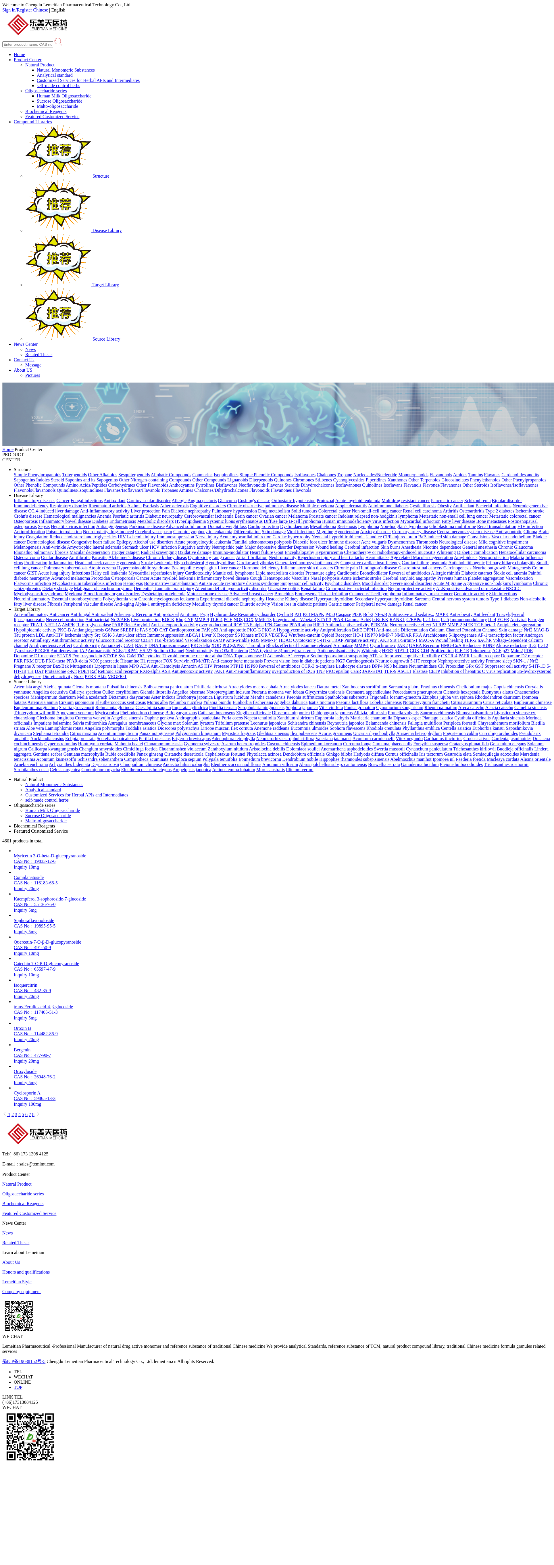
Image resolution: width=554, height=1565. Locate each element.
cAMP (219, 640)
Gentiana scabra (47, 754)
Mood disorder (375, 583)
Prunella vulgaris (403, 712)
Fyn (75, 655)
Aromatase (343, 645)
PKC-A (269, 629)
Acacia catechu (499, 707)
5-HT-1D (537, 666)
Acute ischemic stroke (361, 578)
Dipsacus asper (407, 717)
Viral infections (301, 531)
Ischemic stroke (530, 510)
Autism (205, 583)
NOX (94, 660)
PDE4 (83, 671)
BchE (357, 629)
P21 (297, 614)
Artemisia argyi (28, 686)
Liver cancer (229, 567)
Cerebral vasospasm (153, 531)
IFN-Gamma (276, 624)
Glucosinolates (455, 479)
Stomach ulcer (135, 547)
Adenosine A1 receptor (288, 655)
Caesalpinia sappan (153, 707)
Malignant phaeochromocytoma (103, 588)
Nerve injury (207, 536)
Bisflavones (227, 485)
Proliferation (35, 562)
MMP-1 (361, 645)
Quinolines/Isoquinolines (80, 490)
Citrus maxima (83, 733)
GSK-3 (108, 635)
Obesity (445, 505)
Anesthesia (411, 547)
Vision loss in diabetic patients (299, 604)
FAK (205, 629)
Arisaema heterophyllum (419, 733)
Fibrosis (54, 604)
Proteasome (55, 671)
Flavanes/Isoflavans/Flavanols (132, 490)
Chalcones (326, 474)
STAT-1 (402, 650)
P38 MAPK (313, 614)
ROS (255, 640)
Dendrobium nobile (300, 759)
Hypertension (346, 531)
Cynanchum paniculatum (429, 748)
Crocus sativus (476, 738)
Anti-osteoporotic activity (174, 624)
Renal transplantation (496, 526)
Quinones (283, 479)
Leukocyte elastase (353, 666)
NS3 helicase (396, 666)
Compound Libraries (33, 121)
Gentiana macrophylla (84, 754)
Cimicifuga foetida (140, 748)
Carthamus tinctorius (443, 738)
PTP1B (236, 666)
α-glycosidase (98, 624)
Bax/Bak (61, 666)
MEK (468, 624)
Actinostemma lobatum (233, 769)
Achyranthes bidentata (69, 764)
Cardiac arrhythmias (255, 562)
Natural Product (40, 64)
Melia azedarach (92, 697)
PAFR (464, 655)
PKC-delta (200, 645)
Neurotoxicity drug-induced (108, 531)
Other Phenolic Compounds (39, 485)
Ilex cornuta (242, 728)
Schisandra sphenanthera (100, 759)
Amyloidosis (466, 557)
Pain (166, 510)
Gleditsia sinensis (273, 733)
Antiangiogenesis (112, 526)
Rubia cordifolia (120, 754)
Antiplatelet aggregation (519, 624)
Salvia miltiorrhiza (90, 723)
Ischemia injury (141, 536)
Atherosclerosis (174, 505)
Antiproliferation (29, 531)
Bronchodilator (374, 573)
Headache (275, 598)
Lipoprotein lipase (111, 666)
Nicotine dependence (441, 547)
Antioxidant (114, 500)
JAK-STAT (372, 671)
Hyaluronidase (224, 614)
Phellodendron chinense (142, 712)
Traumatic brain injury (173, 588)
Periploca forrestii (459, 723)
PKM (29, 660)
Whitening (446, 552)
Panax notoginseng (156, 733)
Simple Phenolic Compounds (266, 474)
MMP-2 (454, 624)
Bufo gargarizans (181, 712)
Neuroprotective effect (410, 624)
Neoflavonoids (252, 485)
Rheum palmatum (440, 707)
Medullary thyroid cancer (215, 604)
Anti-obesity (460, 614)
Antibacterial (97, 619)
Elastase (420, 671)
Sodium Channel (168, 650)
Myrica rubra (107, 712)
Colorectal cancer (334, 510)
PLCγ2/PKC (233, 645)
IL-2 (532, 645)
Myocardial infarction (420, 521)
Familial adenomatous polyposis (262, 541)
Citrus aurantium (466, 702)
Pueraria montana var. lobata (277, 692)
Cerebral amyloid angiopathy (409, 578)
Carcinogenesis (457, 567)
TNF (320, 671)
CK (441, 666)
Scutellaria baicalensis (117, 738)
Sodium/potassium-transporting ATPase (346, 655)
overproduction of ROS (220, 624)
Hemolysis (133, 583)
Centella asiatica (456, 728)
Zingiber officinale (253, 712)
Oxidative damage (194, 552)
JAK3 (383, 640)
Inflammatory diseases (34, 500)
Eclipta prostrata (80, 738)
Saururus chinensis (437, 712)
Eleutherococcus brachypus (146, 769)
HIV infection (530, 526)
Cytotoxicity (199, 557)
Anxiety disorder (375, 531)
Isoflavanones (348, 485)
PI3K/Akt (379, 624)
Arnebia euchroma (31, 764)
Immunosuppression (175, 536)
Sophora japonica (302, 707)
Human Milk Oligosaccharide (64, 95)
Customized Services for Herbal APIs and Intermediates (88, 80)
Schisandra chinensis (307, 723)
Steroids (292, 485)
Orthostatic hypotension (294, 500)
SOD (153, 629)
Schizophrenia (477, 500)
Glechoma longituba (55, 717)
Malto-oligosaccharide (57, 106)
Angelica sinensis (127, 717)
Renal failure (312, 588)
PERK (91, 676)
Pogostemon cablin (460, 733)
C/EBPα (414, 619)
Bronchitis (284, 593)
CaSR (356, 671)
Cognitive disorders (208, 505)
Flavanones (281, 490)
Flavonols (302, 490)
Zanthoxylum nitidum (228, 748)
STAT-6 (110, 655)
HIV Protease (216, 666)
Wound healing (329, 547)
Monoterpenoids (413, 474)
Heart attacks (378, 557)
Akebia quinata (57, 686)
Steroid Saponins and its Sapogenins (84, 479)
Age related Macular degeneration (422, 557)
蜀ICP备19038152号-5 (23, 1361)
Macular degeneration (90, 552)
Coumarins (202, 474)
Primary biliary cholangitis (510, 562)
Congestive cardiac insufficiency (371, 562)
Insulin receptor (485, 655)
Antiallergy (40, 640)
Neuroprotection (494, 557)
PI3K (357, 614)
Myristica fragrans (239, 733)
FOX (167, 660)
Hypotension (128, 562)
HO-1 (358, 635)
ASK (166, 671)
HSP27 (145, 650)
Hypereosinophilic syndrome (143, 567)
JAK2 (402, 645)
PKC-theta (56, 660)
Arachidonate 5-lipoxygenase (450, 635)
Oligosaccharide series (46, 90)
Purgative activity (194, 547)
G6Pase (112, 629)
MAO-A (426, 640)
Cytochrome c (383, 645)
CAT (163, 629)
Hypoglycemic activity (298, 629)
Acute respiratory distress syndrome (246, 583)
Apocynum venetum (75, 712)
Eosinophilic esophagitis (194, 567)
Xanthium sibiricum (295, 717)
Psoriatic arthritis (128, 516)
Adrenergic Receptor (133, 614)
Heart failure (261, 552)
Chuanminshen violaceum (183, 748)
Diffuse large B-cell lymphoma (292, 521)
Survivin (181, 660)
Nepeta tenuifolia (260, 717)
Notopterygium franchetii (426, 702)
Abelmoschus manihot (411, 759)
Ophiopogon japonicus (332, 712)
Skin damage (274, 531)
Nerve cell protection (65, 619)
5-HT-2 (324, 640)
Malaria (517, 557)
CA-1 (129, 645)
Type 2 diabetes (500, 510)
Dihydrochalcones (317, 485)
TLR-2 (470, 640)
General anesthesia (479, 547)
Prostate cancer (323, 516)
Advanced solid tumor (186, 526)
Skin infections (503, 593)
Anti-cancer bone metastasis (237, 660)
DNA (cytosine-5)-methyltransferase (282, 650)
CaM (131, 655)
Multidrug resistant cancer (406, 500)
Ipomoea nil (444, 759)
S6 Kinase (244, 635)
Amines (186, 490)
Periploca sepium (185, 759)
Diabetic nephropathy (191, 510)
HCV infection (163, 547)
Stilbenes (323, 479)
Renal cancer (415, 604)
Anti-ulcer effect (131, 635)
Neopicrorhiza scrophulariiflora (285, 738)
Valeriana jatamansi (334, 738)
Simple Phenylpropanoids (37, 474)
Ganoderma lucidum (420, 764)
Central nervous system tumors (460, 598)
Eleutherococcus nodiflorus (236, 764)
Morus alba (157, 702)
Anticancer (59, 614)
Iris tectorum (431, 754)
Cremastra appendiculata (368, 692)
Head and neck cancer (95, 562)
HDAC (285, 640)
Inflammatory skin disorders (307, 567)
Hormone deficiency (261, 567)
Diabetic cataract (476, 573)
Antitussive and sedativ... (411, 614)
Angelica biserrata (188, 692)
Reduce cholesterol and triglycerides (82, 536)
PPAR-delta (77, 660)
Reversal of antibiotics (409, 573)
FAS (144, 629)
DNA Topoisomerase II (244, 655)
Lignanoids (237, 479)
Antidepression (64, 650)
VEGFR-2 (278, 635)
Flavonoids (259, 490)
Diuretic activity (255, 604)
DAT (39, 671)
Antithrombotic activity (73, 640)
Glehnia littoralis (155, 692)
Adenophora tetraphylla (233, 738)
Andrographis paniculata (197, 717)
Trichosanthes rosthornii (506, 764)
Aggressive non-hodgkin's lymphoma (497, 583)
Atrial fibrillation (252, 557)
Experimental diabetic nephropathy (232, 598)
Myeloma (73, 593)
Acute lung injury (54, 573)
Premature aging (320, 573)
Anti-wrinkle (54, 547)
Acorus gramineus (335, 733)
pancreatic (109, 660)
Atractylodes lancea (297, 686)
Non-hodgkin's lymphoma (404, 526)
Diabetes (100, 521)
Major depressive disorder (269, 547)
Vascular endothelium (511, 536)
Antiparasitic (99, 650)
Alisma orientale (535, 759)
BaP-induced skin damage (442, 536)
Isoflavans (393, 485)
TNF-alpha (253, 624)
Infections (81, 573)
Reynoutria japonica (345, 723)
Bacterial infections (493, 505)
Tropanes (169, 490)
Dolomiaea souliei (303, 748)
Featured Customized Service (52, 116)
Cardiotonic (348, 573)
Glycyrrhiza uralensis (325, 692)
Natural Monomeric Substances (66, 70)
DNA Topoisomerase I (169, 645)
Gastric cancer (341, 604)
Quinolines (372, 485)
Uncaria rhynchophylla (374, 733)
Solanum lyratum (198, 723)
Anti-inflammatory (31, 614)
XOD (216, 645)
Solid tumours (304, 510)
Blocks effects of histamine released (299, 645)
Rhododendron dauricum (498, 697)
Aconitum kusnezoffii (56, 759)
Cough (256, 578)
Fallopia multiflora (425, 723)
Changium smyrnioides (100, 748)
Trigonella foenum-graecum (395, 697)
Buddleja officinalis (515, 748)
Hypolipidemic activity (35, 629)
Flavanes (492, 474)
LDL (40, 635)
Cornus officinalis (401, 754)
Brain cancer (246, 516)
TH (31, 671)
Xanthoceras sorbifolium (365, 686)
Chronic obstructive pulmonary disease (263, 505)
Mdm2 (517, 650)
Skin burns (390, 547)
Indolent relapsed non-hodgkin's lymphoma (378, 516)
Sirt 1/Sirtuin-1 (404, 640)
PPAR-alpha (300, 624)
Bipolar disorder (507, 500)
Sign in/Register (17, 9)
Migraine (324, 531)
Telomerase (480, 650)
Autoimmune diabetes (388, 505)
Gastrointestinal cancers (420, 567)
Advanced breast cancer (251, 593)
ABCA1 (192, 635)
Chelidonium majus (474, 686)
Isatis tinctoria (322, 702)
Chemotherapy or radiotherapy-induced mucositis (389, 552)
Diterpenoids (261, 479)
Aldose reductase (511, 645)
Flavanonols (441, 474)
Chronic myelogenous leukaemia (168, 598)
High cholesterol (189, 562)
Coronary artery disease (414, 531)
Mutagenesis (519, 567)
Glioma (530, 531)
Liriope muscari (215, 728)
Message (33, 364)
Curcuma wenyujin (92, 717)
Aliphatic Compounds (171, 474)
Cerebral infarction (362, 547)
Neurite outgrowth (490, 567)
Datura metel (329, 686)
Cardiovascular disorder (149, 500)
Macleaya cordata (503, 759)
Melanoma (298, 516)
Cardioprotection (263, 526)
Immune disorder (344, 541)
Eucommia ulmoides (309, 728)
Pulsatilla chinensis (124, 686)
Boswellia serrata (384, 764)
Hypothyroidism (220, 562)
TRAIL (36, 624)
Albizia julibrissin (370, 712)
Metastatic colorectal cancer (515, 516)
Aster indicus (163, 697)
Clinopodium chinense (141, 764)
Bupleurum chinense (533, 702)
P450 (330, 614)
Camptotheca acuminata (146, 759)
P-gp (204, 614)
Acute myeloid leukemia (357, 500)
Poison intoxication (64, 531)
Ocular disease (54, 557)
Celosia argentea (65, 769)
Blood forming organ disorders (111, 593)
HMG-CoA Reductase (461, 645)
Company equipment (21, 1291)
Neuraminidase (423, 666)
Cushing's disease (254, 500)
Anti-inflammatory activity (105, 510)
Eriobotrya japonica (194, 697)
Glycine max (169, 723)
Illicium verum (299, 769)
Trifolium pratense (232, 723)
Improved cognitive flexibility (412, 655)
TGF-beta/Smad (169, 640)
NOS (238, 619)
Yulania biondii (217, 702)
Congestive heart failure (93, 541)
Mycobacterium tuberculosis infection (87, 583)
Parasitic (99, 557)
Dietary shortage (57, 588)
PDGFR (42, 650)
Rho (179, 619)
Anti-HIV (55, 635)
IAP (83, 650)
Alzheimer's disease (126, 557)
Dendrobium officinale (304, 754)
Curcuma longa (357, 743)
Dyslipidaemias (294, 526)
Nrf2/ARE (120, 619)
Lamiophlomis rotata (64, 728)
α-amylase (325, 666)
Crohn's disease (28, 516)
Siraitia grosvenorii (76, 707)
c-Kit (72, 671)
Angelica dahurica (290, 702)
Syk (122, 655)
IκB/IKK (380, 619)
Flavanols (412, 485)
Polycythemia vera (120, 598)
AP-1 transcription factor (501, 635)
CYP (188, 619)
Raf (93, 671)
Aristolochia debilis (267, 748)
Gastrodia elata (458, 754)
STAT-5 (64, 655)
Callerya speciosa (85, 692)
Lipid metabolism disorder (279, 573)
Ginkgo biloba (339, 754)
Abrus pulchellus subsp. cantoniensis (333, 764)
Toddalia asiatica (141, 728)
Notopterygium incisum (228, 692)
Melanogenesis (27, 547)
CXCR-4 (449, 655)
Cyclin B (285, 614)
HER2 (387, 650)
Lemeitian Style (17, 1281)
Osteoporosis (26, 521)
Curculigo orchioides (498, 733)
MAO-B (541, 629)
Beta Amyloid (137, 624)
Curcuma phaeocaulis (392, 743)
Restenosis (347, 526)
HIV (122, 536)
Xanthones (397, 479)
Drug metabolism (274, 510)
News (30, 349)
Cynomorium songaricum (399, 707)
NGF (340, 660)
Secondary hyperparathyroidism (384, 598)
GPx (469, 666)
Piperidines (376, 479)
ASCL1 (404, 671)
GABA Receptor (424, 645)
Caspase (343, 614)
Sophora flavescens (347, 728)
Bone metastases (491, 521)
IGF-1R (462, 650)
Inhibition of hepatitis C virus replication (478, 671)
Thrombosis (427, 541)
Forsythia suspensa (430, 743)
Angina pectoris (202, 500)
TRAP (337, 640)
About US (23, 370)
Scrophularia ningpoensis (261, 707)
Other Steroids (476, 485)
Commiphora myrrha (100, 769)
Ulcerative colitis (284, 588)
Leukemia (163, 562)
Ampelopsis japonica (191, 769)
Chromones (303, 479)
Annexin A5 (192, 666)
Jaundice (374, 536)
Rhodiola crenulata (383, 728)
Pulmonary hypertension (234, 510)
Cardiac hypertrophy (291, 536)
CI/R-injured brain (400, 536)
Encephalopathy (299, 552)
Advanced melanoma (70, 578)
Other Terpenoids (424, 479)
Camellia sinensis (530, 707)
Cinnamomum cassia (163, 743)
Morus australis (270, 769)
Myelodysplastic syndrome (39, 593)
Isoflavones (305, 474)
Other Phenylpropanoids (523, 479)
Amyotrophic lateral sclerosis (94, 547)
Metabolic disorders (155, 521)
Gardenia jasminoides (511, 738)
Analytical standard (55, 75)
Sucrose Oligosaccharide (59, 101)
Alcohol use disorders (153, 541)
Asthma (134, 505)
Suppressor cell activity (302, 583)
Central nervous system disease (466, 531)
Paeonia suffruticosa (305, 697)
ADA (145, 666)
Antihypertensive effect (50, 645)
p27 (506, 650)
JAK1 (219, 671)
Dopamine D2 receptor (522, 655)
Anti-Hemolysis (165, 666)
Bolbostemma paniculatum (168, 686)
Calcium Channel (445, 629)
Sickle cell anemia (510, 573)
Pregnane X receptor (33, 666)
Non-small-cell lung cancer (377, 510)
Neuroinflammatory (32, 598)
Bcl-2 (368, 614)
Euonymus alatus (497, 692)
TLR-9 (390, 671)
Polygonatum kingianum (198, 733)
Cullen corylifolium (120, 692)
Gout (278, 552)
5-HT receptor (423, 660)
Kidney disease (299, 598)
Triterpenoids (74, 474)
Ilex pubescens (304, 733)
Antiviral (518, 619)
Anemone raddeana (271, 728)
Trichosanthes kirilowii (474, 748)
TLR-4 (216, 619)
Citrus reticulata (498, 702)
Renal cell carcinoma (422, 510)
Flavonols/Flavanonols (35, 490)
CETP (434, 671)
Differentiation (247, 531)
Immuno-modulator (231, 552)
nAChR (485, 640)
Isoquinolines (226, 474)
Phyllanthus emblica (421, 728)
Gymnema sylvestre (202, 743)
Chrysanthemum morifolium (504, 723)
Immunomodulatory (468, 619)
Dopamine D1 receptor (35, 655)
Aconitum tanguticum (118, 733)
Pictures (32, 375)
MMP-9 (202, 619)
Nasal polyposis (325, 578)
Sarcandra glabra (404, 686)
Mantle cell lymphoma (233, 573)
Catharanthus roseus (216, 712)
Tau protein (24, 635)
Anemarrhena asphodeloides (347, 748)
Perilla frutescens (155, 738)
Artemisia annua (43, 702)
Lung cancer (223, 557)
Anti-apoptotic (508, 531)
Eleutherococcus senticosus (120, 702)
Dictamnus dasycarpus (129, 697)
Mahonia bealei (129, 743)
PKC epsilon (337, 671)
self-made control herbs (58, 85)
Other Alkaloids (102, 474)
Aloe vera (35, 728)
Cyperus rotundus (60, 743)
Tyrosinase (24, 650)
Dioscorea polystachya (178, 728)
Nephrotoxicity (283, 557)
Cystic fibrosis (423, 505)
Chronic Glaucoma (515, 547)
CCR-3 (307, 666)
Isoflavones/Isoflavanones (514, 485)
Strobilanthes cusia (31, 769)
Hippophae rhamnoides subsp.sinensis (354, 759)
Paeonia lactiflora (352, 702)
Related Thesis (38, 354)
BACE (141, 645)
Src (98, 635)
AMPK (68, 624)
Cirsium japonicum (76, 702)
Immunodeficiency (31, 505)
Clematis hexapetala (461, 692)
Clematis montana (89, 686)
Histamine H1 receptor (141, 660)
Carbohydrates (121, 485)
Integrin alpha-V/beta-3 (294, 619)
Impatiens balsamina (53, 723)
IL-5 (445, 619)
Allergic (179, 500)
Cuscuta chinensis (283, 743)
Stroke (147, 562)
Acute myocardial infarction (245, 536)
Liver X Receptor (218, 635)
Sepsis (44, 526)
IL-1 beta (431, 619)
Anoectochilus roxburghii (186, 764)
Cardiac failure (415, 562)
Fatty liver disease (458, 521)
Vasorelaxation (519, 578)
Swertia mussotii (389, 748)
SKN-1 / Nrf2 (525, 660)
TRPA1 (131, 650)
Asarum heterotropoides (243, 743)
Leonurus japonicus (268, 723)
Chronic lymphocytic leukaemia (202, 531)
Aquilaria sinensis (508, 717)
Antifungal (80, 614)
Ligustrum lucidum (231, 697)
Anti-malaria (387, 629)
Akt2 (102, 676)
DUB (40, 660)
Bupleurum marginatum (36, 707)
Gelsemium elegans (508, 743)
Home (19, 54)
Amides (460, 474)
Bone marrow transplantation (171, 583)
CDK (415, 650)
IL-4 (492, 619)
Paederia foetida (471, 759)
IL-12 (543, 645)
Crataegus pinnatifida (469, 743)
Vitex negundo (409, 738)
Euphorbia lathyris (332, 717)
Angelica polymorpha (104, 728)
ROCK (168, 619)
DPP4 (377, 666)
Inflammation (61, 562)
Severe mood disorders (411, 583)
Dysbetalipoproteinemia (163, 593)
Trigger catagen (125, 552)
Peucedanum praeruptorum (417, 692)
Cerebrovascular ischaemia (209, 516)
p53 (214, 629)
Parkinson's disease (147, 526)
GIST (32, 573)
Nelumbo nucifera (185, 702)
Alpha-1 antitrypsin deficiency (163, 604)
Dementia (142, 588)
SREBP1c (129, 629)
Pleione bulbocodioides (461, 764)
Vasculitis (300, 578)
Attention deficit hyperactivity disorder (231, 588)
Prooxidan (100, 578)
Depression (304, 547)
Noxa (79, 676)
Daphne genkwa (159, 717)
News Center (26, 344)
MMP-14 (269, 640)
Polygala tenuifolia (220, 759)
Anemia (104, 516)
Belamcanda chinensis (386, 723)
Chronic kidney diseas (166, 557)
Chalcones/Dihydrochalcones (221, 490)
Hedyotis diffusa (368, 754)
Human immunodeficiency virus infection (360, 521)
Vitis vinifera (331, 707)
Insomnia (439, 562)
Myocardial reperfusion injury (156, 573)
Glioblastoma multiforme (452, 526)
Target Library (72, 284)
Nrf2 (528, 629)
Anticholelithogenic (466, 562)
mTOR (261, 635)
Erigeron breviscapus (191, 738)
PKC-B (64, 629)
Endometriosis (122, 521)
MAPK (442, 614)
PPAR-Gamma (346, 619)
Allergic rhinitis (445, 573)
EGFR (503, 619)
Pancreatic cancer (447, 500)
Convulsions (478, 536)
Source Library (72, 339)
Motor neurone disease (207, 593)
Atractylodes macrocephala (253, 686)
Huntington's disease (378, 567)
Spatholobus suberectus (346, 697)
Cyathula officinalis (472, 717)
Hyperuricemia (329, 552)
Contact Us (24, 359)
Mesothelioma (323, 526)
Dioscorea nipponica (291, 712)
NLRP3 (439, 624)
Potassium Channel (480, 629)
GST (479, 666)
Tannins (475, 474)
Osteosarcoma (27, 557)
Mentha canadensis (267, 697)
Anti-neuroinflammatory (248, 671)
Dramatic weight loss (227, 526)
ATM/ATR (200, 660)
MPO (134, 666)
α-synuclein (91, 655)
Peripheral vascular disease (88, 604)
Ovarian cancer (273, 516)
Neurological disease (458, 541)
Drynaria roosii (105, 764)
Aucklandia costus (47, 738)
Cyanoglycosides (349, 479)
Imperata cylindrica (190, 707)
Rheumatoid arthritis (107, 505)
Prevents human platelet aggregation (470, 578)
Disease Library (73, 230)
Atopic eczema (102, 567)
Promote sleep (499, 660)
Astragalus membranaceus (132, 723)
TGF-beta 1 (485, 624)
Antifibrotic (80, 557)
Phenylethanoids (485, 479)
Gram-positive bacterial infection (356, 588)
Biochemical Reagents (46, 111)
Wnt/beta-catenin (304, 635)
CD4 (425, 650)
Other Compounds (209, 479)
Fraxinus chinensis (438, 686)
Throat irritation (333, 593)
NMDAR (403, 635)
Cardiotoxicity (198, 573)
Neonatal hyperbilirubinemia (337, 536)
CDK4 (147, 640)
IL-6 (80, 624)
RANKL (397, 619)
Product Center (27, 59)
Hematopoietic (276, 578)
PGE (228, 619)
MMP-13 (263, 619)
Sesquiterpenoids (134, 474)
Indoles (43, 479)
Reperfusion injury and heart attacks (331, 557)
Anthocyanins (182, 485)
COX (249, 619)
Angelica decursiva (50, 692)
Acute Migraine (447, 583)
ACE (496, 650)
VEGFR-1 (117, 676)
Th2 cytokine (149, 655)
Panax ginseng (149, 754)
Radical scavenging (159, 552)
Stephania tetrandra (51, 733)
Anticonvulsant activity (338, 650)
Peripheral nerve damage (379, 604)
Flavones (275, 485)
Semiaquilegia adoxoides (496, 754)
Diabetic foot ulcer (310, 541)
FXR (18, 660)
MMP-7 (386, 635)
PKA (417, 635)
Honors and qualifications (26, 1272)
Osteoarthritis (471, 510)
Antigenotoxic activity (192, 671)
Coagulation (37, 536)
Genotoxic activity (471, 593)
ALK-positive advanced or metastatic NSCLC (478, 588)
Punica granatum (359, 707)
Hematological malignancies (69, 516)
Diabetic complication (477, 552)
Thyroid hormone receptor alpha (192, 655)
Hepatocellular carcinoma (522, 552)
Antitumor (189, 614)
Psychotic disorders (343, 583)
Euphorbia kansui (488, 728)
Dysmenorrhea (401, 541)
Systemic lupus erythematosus (235, 521)
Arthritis (450, 510)
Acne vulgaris (373, 541)
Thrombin (256, 645)
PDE (528, 650)
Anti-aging (124, 604)
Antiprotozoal (166, 614)
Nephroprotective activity (411, 588)
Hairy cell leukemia (109, 573)
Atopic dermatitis (351, 505)
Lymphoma (368, 526)
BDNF (488, 645)
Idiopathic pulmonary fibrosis (41, 552)
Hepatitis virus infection (73, 526)
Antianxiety (112, 645)
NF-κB (380, 614)
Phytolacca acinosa (264, 754)
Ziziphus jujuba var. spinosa (448, 697)
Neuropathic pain (228, 547)
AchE (365, 619)
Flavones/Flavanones (442, 485)
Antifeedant (463, 505)
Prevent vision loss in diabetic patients (299, 660)
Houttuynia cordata (96, 743)
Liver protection (146, 510)
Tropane (344, 474)
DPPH (369, 629)
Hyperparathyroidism (333, 598)
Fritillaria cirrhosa (210, 686)
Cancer (62, 500)
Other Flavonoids (152, 485)
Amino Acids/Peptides (86, 485)
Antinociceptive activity (347, 624)
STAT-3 (324, 619)
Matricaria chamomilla (371, 717)
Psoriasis (151, 505)
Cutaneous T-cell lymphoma (375, 593)
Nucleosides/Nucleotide (375, 474)
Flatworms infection (32, 583)
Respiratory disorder (68, 505)
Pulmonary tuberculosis (66, 567)
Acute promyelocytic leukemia (202, 541)
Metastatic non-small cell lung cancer (453, 516)
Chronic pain (346, 567)
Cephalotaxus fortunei (225, 754)
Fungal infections (87, 500)
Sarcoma (423, 598)
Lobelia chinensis (386, 702)
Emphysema (306, 593)
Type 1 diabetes (504, 598)
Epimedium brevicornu (259, 759)
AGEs (118, 650)
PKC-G (254, 629)
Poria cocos (232, 717)
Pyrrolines (205, 485)
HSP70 (371, 635)
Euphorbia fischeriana (252, 702)
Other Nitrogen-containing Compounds (155, 479)
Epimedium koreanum (321, 743)
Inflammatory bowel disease (65, 521)
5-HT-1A (53, 624)
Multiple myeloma (317, 505)
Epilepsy (124, 541)
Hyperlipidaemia (190, 521)
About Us (11, 1262)
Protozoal (325, 500)
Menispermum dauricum (53, 697)
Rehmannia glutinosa (114, 707)
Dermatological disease (48, 541)
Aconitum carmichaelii (373, 738)
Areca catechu (471, 707)
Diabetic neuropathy (163, 516)
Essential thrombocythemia (76, 598)
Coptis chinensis (509, 686)
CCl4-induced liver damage (53, 510)
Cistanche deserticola (183, 754)
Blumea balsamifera (474, 712)
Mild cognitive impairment (503, 541)
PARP (117, 624)
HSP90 (251, 666)
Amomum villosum (280, 764)
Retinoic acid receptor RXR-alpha (129, 671)
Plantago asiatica (437, 717)
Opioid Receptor (336, 635)
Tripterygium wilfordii (34, 712)
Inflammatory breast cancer (427, 593)
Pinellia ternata (223, 707)
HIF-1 (318, 624)
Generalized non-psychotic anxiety (307, 562)
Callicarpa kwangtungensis (53, 748)
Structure (67, 176)
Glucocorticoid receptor (118, 640)
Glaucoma (227, 500)
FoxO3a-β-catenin (231, 650)
